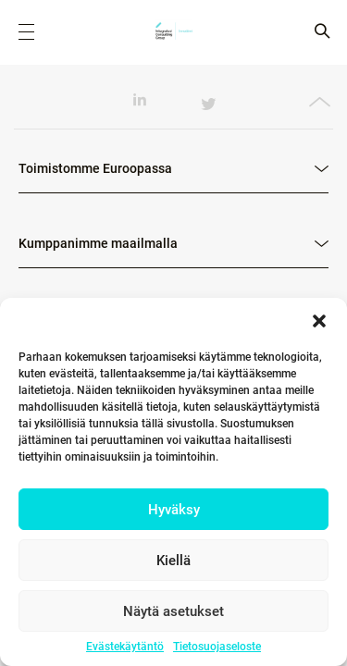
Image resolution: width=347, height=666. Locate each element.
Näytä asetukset (173, 611)
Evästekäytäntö (125, 646)
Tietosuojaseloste (217, 646)
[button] (319, 321)
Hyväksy (174, 509)
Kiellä (173, 560)
